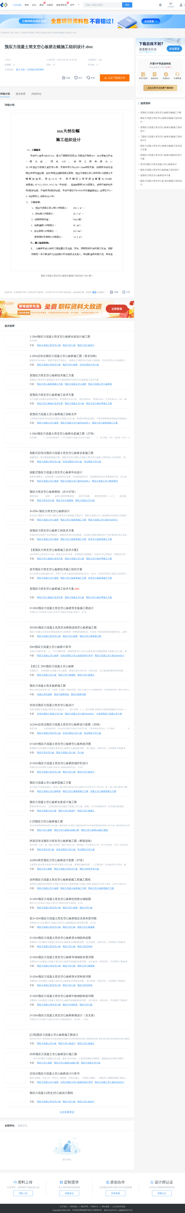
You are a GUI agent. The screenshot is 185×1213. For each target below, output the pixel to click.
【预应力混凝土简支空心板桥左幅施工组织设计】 (160, 138)
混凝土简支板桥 (44, 694)
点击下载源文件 (116, 77)
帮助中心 (95, 1206)
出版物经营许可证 (125, 1210)
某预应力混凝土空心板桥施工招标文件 (53, 414)
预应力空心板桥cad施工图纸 (94, 830)
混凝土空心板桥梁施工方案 (103, 791)
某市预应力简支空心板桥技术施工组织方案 (56, 569)
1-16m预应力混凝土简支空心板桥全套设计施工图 (60, 336)
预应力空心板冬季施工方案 (99, 403)
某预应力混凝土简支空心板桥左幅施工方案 (160, 112)
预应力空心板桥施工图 (90, 636)
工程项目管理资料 (27, 33)
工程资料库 (4, 33)
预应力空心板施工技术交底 (50, 403)
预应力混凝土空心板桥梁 (100, 384)
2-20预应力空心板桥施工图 (46, 821)
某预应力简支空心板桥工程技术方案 (52, 530)
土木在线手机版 (118, 1206)
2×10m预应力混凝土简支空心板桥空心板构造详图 (60, 743)
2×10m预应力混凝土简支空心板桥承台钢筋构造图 (60, 937)
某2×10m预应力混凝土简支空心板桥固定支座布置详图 (63, 918)
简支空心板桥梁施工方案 (100, 539)
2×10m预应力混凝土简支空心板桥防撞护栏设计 (59, 763)
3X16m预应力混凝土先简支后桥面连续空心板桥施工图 (63, 627)
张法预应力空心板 (92, 461)
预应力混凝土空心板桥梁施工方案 (50, 782)
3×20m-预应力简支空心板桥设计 (50, 511)
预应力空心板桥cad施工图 (66, 830)
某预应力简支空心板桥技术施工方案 (52, 375)
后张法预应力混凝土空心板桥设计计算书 (55, 1073)
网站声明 (84, 1206)
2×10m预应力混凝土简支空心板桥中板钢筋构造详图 (62, 996)
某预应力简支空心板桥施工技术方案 (52, 394)
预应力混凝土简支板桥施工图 (48, 685)
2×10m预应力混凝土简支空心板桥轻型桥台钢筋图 (60, 899)
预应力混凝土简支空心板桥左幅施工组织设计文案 (160, 148)
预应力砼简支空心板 (89, 869)
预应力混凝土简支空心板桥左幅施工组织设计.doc (56, 33)
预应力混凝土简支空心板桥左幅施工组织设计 (160, 120)
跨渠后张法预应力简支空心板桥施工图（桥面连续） (61, 840)
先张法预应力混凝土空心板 (50, 713)
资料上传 (23, 1193)
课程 (41, 4)
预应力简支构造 (84, 946)
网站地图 (105, 1206)
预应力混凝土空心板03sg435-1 (75, 423)
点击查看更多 (67, 1112)
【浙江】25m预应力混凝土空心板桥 (52, 666)
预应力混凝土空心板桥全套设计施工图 (53, 802)
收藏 (114, 292)
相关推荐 (9, 326)
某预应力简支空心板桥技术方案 (155, 175)
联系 (94, 292)
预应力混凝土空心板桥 (75, 384)
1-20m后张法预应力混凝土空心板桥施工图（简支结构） (64, 356)
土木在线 (17, 5)
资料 (27, 5)
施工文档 (14, 33)
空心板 (80, 752)
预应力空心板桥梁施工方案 (50, 384)
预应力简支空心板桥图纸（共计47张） (53, 491)
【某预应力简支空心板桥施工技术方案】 (55, 549)
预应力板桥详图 (78, 694)
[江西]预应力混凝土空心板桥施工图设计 (54, 1034)
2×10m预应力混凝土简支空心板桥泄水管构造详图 (60, 976)
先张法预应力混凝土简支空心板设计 (52, 705)
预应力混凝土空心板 (74, 403)
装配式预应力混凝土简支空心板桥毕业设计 (56, 472)
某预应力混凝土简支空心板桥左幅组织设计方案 (160, 157)
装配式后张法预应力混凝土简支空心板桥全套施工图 (61, 453)
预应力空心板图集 (67, 675)
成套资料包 (61, 4)
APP (72, 5)
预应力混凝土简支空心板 (49, 345)
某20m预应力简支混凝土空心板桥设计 (158, 164)
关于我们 (63, 1206)
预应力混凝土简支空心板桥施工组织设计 (159, 170)
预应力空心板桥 (70, 364)
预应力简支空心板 (45, 500)
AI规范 (50, 5)
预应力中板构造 (70, 1004)
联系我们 (74, 1206)
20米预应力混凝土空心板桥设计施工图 (53, 1054)
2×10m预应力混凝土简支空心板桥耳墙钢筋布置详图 (62, 957)
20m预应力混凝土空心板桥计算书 (50, 646)
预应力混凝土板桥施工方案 (73, 888)
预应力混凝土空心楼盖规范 (105, 481)
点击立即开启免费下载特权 (160, 88)
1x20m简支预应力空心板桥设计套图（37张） (57, 860)
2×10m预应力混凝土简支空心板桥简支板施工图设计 (62, 608)
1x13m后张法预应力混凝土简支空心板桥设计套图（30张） (66, 724)
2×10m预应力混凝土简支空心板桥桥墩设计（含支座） (63, 1015)
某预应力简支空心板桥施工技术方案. (54, 588)
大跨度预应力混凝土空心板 (109, 713)
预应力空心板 (69, 345)
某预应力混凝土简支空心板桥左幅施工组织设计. (160, 129)
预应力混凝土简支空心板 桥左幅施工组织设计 (160, 183)
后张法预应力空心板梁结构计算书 (76, 655)
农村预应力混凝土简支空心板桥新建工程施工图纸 (60, 879)
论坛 (34, 5)
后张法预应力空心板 (89, 364)
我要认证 (162, 1193)
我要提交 (69, 1193)
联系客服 (115, 1193)
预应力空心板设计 (86, 345)
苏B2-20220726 (110, 1210)
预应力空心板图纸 (64, 500)
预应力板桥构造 (61, 694)
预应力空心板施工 (86, 675)
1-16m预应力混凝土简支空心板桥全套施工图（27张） (63, 433)
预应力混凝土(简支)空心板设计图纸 (51, 1092)
